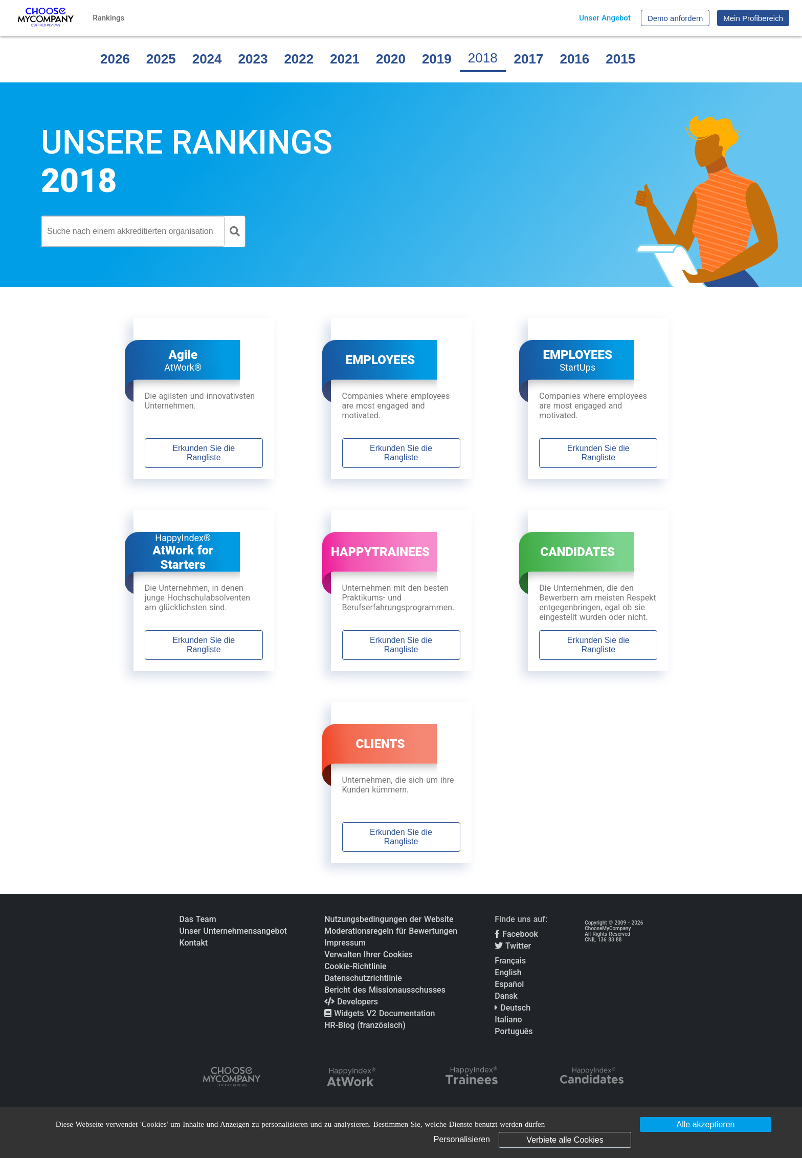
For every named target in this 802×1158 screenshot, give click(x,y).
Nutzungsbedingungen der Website (389, 919)
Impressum (345, 943)
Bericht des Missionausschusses (384, 990)
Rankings (108, 18)
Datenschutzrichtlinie (363, 978)
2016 (574, 59)
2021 (345, 59)
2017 (529, 59)
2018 (483, 58)
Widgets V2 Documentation (379, 1013)
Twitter (513, 946)
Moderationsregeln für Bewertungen (390, 931)
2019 (437, 59)
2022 (299, 59)
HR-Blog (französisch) (365, 1025)
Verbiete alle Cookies (564, 1139)
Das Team (198, 919)
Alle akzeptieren (706, 1124)
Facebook (516, 934)
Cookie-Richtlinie (355, 966)
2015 (620, 59)
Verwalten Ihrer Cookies (368, 954)
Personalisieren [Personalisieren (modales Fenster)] (462, 1139)
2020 (391, 59)
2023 (253, 59)
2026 (115, 59)
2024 (207, 59)
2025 (161, 59)
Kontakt (194, 943)
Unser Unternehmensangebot (233, 931)
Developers (351, 1001)
